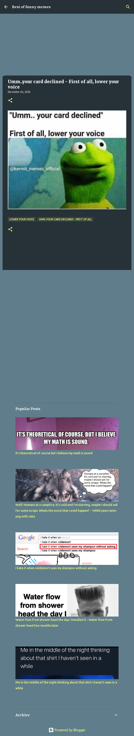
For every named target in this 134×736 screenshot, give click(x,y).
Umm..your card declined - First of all (65, 219)
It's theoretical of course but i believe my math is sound (54, 453)
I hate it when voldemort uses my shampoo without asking (56, 568)
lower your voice (21, 219)
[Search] (128, 7)
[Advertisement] (67, 46)
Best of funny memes (31, 7)
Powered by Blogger (67, 730)
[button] (10, 101)
